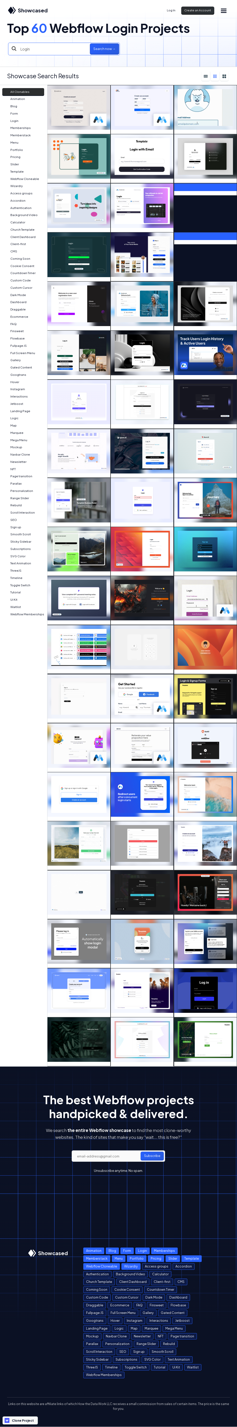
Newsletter (16, 462)
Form (11, 113)
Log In (171, 10)
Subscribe (152, 1156)
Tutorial (13, 592)
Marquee (14, 433)
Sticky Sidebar (18, 541)
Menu (11, 142)
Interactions (16, 396)
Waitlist (13, 607)
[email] (118, 1156)
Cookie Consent (19, 266)
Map (11, 425)
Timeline (13, 578)
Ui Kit (11, 599)
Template (14, 171)
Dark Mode (15, 295)
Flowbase (15, 338)
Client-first (15, 244)
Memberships (18, 128)
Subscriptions (18, 549)
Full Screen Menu (20, 353)
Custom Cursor (18, 287)
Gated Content (18, 367)
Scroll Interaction (20, 512)
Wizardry (14, 186)
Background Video (21, 215)
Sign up (13, 527)
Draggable (15, 309)
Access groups (19, 193)
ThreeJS (13, 570)
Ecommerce (16, 317)
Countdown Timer (20, 273)
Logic (11, 418)
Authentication (18, 208)
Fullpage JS (16, 346)
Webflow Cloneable (22, 179)
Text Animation (18, 563)
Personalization (19, 491)
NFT (10, 469)
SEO (11, 520)
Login (11, 121)
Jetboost (14, 404)
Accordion (15, 200)
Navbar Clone (17, 454)
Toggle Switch (17, 585)
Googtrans (15, 375)
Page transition (18, 476)
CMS (11, 251)
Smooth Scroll (18, 534)
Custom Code (18, 280)
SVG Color (15, 556)
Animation (15, 99)
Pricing (12, 157)
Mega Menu (16, 440)
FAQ (11, 324)
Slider (12, 164)
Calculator (15, 222)
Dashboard (16, 302)
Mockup (13, 447)
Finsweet (14, 331)
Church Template (20, 229)
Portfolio (14, 150)
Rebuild (13, 505)
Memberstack (18, 135)
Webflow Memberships (24, 614)
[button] (223, 10)
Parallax (13, 483)
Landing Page (17, 411)
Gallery (13, 360)
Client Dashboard (20, 237)
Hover (12, 382)
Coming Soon (17, 258)
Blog (11, 106)
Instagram (15, 389)
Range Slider (17, 498)
